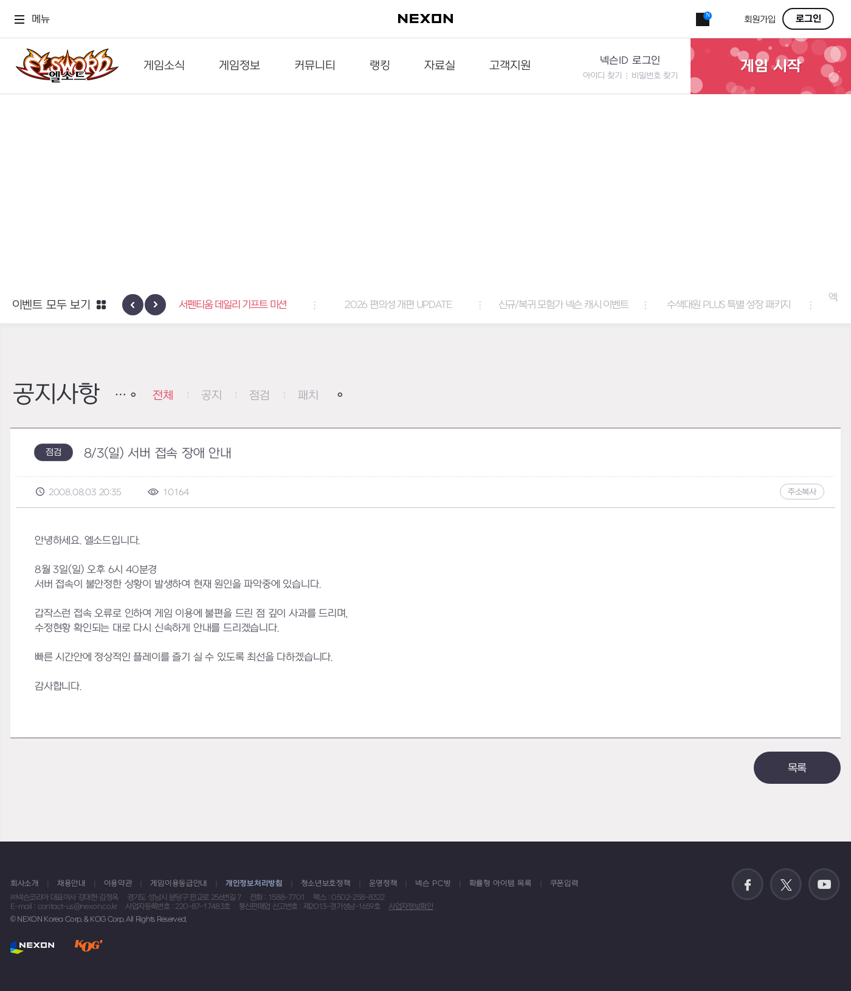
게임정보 (239, 66)
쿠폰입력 (564, 883)
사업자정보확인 (410, 906)
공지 (211, 395)
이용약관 (118, 883)
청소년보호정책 (326, 883)
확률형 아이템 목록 (500, 883)
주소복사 (802, 491)
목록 (797, 768)
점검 (259, 395)
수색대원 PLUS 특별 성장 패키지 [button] (756, 305)
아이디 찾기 (602, 75)
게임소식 (164, 66)
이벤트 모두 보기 (51, 305)
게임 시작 (771, 66)
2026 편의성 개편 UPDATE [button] (425, 305)
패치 (308, 395)
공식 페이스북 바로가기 (747, 884)
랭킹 (380, 66)
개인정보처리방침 (254, 883)
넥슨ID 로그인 (630, 60)
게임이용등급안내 (178, 883)
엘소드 (63, 66)
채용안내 (71, 883)
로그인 (808, 18)
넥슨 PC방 (432, 883)
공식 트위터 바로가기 (786, 884)
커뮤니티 (315, 66)
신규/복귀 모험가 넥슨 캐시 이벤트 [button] (591, 305)
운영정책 (383, 883)
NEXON (32, 947)
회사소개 (24, 883)
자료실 (439, 66)
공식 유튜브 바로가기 (824, 884)
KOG (89, 947)
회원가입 (760, 20)
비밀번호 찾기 (655, 75)
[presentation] (132, 304)
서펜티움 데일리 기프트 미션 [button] (260, 305)
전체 (163, 395)
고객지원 (510, 66)
